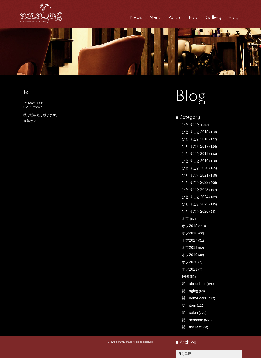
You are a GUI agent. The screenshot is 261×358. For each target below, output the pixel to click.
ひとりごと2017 (195, 146)
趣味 (185, 276)
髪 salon (190, 313)
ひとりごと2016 (195, 139)
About (175, 17)
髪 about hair (194, 284)
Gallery (213, 17)
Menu (155, 17)
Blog (234, 17)
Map (194, 17)
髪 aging (190, 291)
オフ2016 (189, 233)
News (136, 17)
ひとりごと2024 (195, 197)
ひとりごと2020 (195, 168)
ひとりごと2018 (195, 154)
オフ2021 (189, 269)
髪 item (189, 305)
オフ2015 (189, 226)
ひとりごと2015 (195, 132)
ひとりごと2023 (195, 190)
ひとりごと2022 (195, 182)
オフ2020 (189, 262)
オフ (185, 219)
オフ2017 (189, 240)
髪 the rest (191, 327)
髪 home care (194, 298)
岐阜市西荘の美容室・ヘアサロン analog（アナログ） (41, 14)
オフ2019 (189, 255)
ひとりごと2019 (195, 161)
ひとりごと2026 (195, 211)
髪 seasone (192, 320)
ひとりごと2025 (195, 204)
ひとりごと (191, 125)
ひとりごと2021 (195, 175)
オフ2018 (189, 248)
